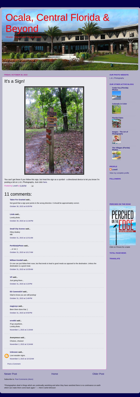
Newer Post (10, 374)
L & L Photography (117, 78)
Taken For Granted (17, 200)
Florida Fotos (117, 118)
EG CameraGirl (16, 292)
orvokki (13, 321)
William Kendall (16, 260)
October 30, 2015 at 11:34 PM (21, 221)
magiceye (14, 306)
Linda (12, 214)
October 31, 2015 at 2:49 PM (21, 298)
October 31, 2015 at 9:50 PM (21, 313)
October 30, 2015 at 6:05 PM (21, 206)
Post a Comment (13, 364)
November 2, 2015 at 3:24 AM (21, 344)
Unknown (14, 352)
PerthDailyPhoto (16, 246)
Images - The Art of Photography (120, 133)
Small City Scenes (17, 229)
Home (54, 374)
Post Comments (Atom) (24, 379)
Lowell (114, 170)
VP (11, 277)
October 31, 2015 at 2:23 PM (21, 284)
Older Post (98, 374)
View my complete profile (119, 173)
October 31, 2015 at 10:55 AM (21, 269)
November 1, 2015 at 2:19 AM (21, 330)
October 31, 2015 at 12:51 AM (21, 238)
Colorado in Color (119, 104)
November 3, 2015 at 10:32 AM (22, 359)
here (45, 182)
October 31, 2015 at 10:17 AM (21, 252)
